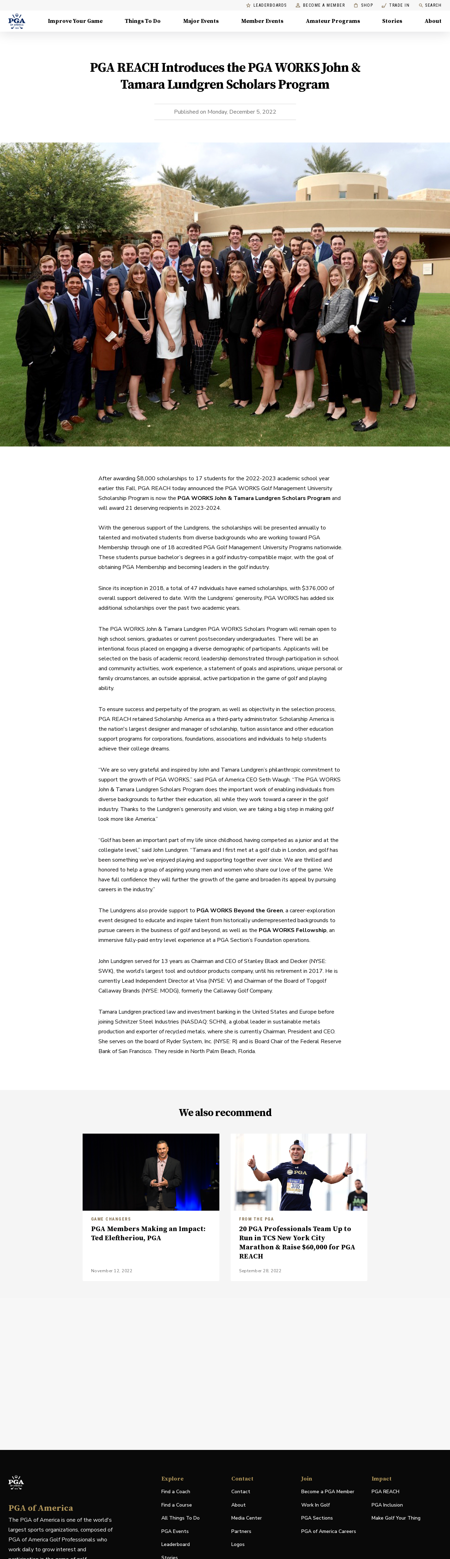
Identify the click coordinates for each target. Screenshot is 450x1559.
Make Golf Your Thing (396, 1518)
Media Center (246, 1518)
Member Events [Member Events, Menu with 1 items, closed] (262, 21)
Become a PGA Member (327, 1491)
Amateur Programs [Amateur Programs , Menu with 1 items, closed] (333, 21)
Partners (241, 1531)
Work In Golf (315, 1505)
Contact (240, 1491)
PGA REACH (385, 1492)
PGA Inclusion (387, 1505)
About (238, 1505)
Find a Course (176, 1505)
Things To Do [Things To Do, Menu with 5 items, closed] (143, 21)
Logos (238, 1544)
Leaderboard (175, 1544)
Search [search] (430, 5)
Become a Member (320, 5)
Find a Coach (175, 1491)
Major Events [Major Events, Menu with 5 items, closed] (201, 21)
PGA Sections (317, 1518)
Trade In (396, 5)
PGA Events (175, 1531)
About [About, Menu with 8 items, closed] (433, 21)
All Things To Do (180, 1518)
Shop (363, 5)
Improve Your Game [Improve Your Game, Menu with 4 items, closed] (75, 21)
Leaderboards (266, 5)
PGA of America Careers (328, 1531)
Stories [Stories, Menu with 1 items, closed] (392, 21)
